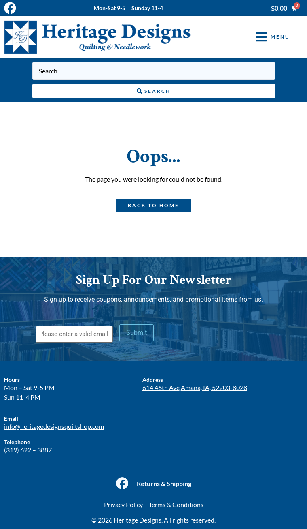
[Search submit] (153, 91)
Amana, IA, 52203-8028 (214, 387)
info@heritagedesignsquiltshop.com (54, 426)
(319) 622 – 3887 (28, 450)
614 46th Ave (161, 387)
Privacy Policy (123, 504)
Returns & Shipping (164, 483)
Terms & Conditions (176, 504)
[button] (267, 37)
